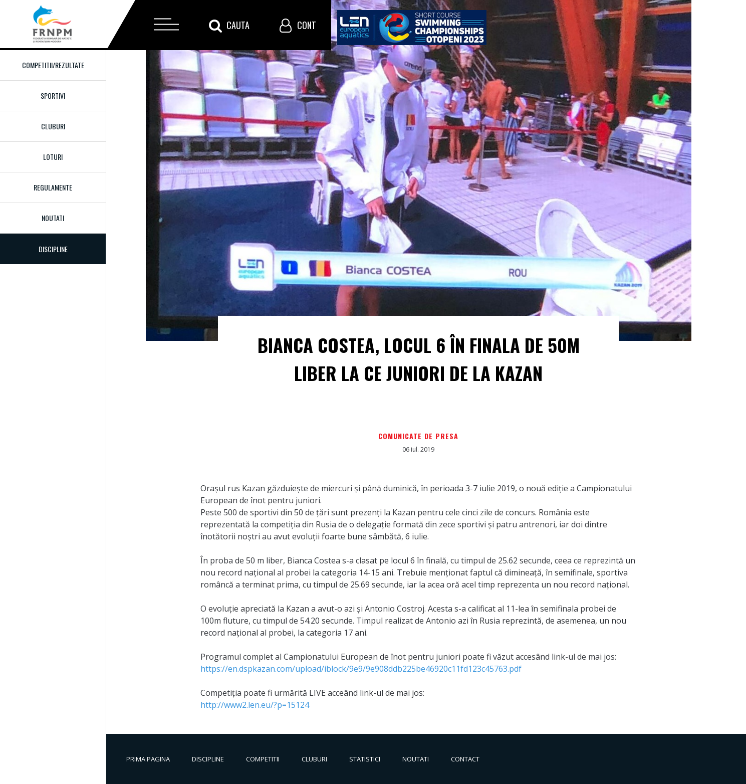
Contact (465, 758)
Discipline (208, 758)
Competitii (263, 758)
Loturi (53, 156)
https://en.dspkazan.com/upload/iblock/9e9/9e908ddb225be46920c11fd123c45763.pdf (361, 668)
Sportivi (53, 95)
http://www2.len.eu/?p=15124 (254, 704)
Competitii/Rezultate (53, 65)
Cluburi (53, 126)
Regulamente (53, 187)
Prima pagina (148, 758)
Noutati (53, 218)
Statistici (364, 758)
